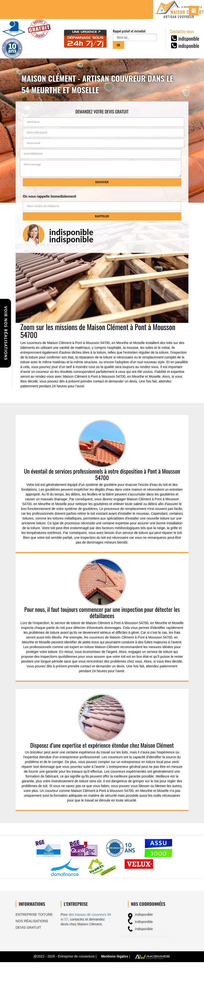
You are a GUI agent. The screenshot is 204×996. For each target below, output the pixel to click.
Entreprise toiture (34, 914)
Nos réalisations (32, 921)
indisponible (188, 38)
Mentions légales (114, 956)
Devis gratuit (28, 927)
